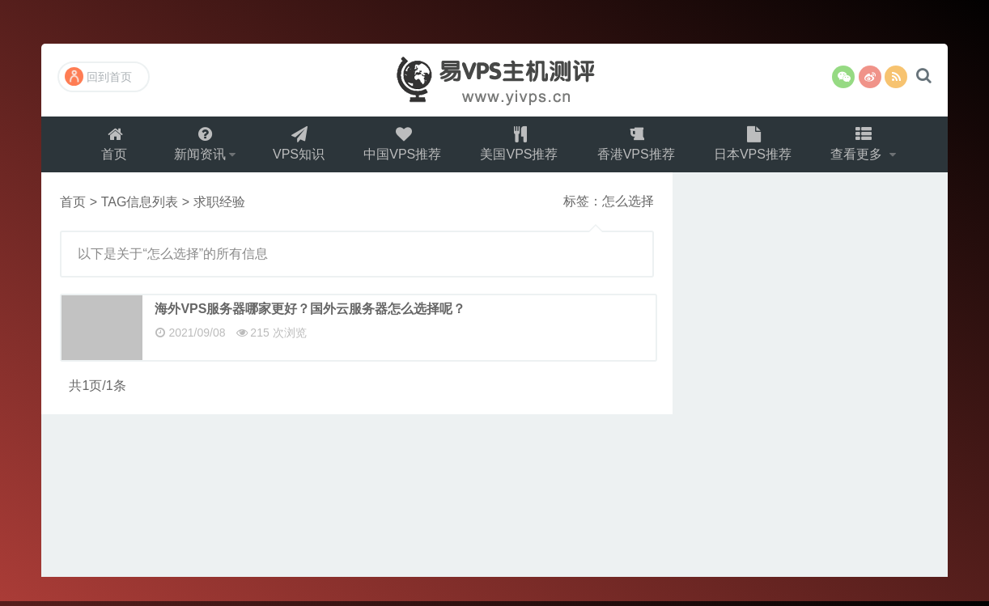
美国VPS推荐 (520, 146)
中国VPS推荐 (402, 146)
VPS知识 (297, 146)
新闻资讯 (196, 146)
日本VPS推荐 (757, 146)
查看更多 (863, 146)
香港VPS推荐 (638, 146)
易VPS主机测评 (494, 80)
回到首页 (98, 76)
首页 (109, 146)
